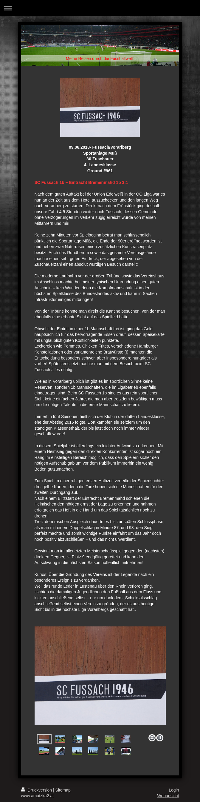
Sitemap (63, 790)
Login (174, 790)
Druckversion (37, 790)
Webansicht (168, 795)
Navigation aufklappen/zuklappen (100, 7)
